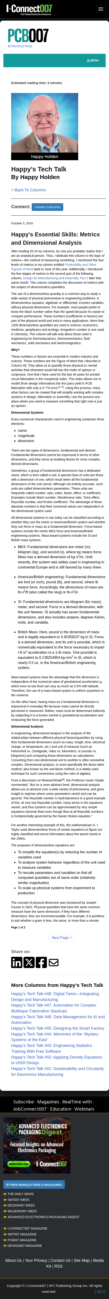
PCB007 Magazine (19, 1240)
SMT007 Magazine (20, 1234)
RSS (58, 1266)
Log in (100, 1291)
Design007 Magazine (22, 1245)
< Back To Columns (28, 190)
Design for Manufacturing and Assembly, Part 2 (55, 278)
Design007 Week (19, 1205)
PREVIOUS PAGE (20, 46)
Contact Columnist (47, 207)
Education (60, 1109)
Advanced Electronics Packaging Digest (41, 1217)
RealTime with (77, 1102)
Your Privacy (36, 1260)
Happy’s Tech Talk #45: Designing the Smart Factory (58, 1028)
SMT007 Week (16, 1200)
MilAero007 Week (20, 1211)
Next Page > (62, 938)
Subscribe (23, 1102)
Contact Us (60, 1260)
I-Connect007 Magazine (25, 1228)
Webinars (84, 1109)
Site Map (82, 1260)
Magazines (48, 1102)
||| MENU (93, 60)
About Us (13, 1260)
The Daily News (18, 1194)
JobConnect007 (30, 1109)
